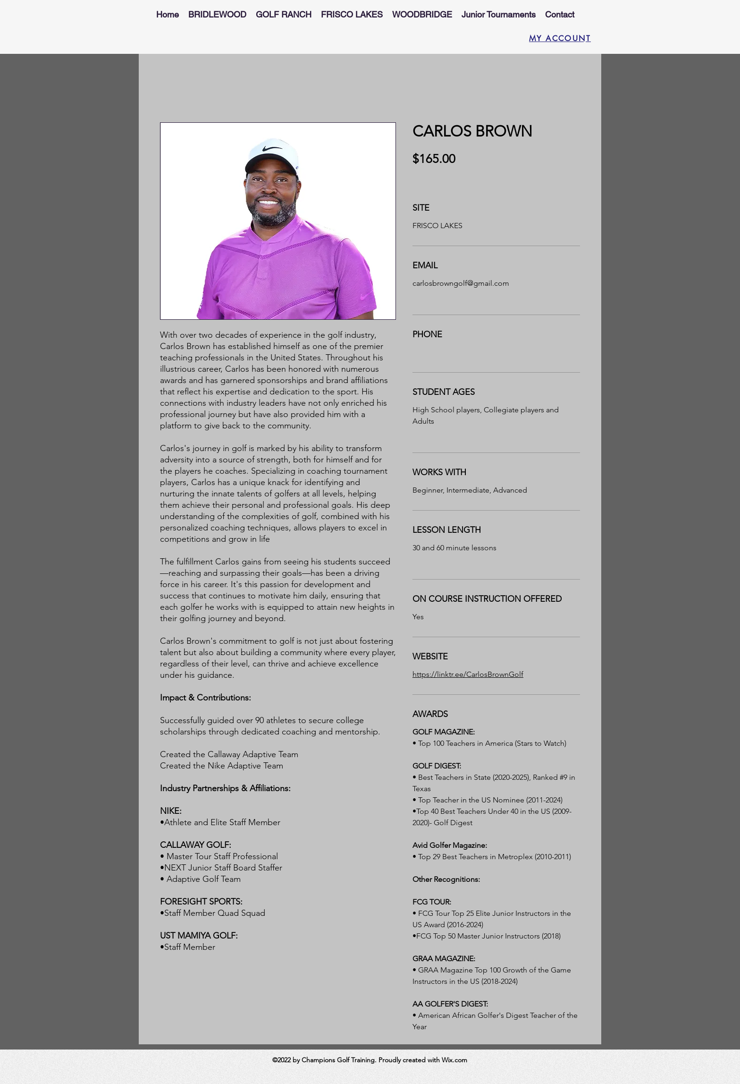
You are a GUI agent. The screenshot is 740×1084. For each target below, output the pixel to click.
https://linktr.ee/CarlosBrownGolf (467, 674)
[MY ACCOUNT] (556, 38)
